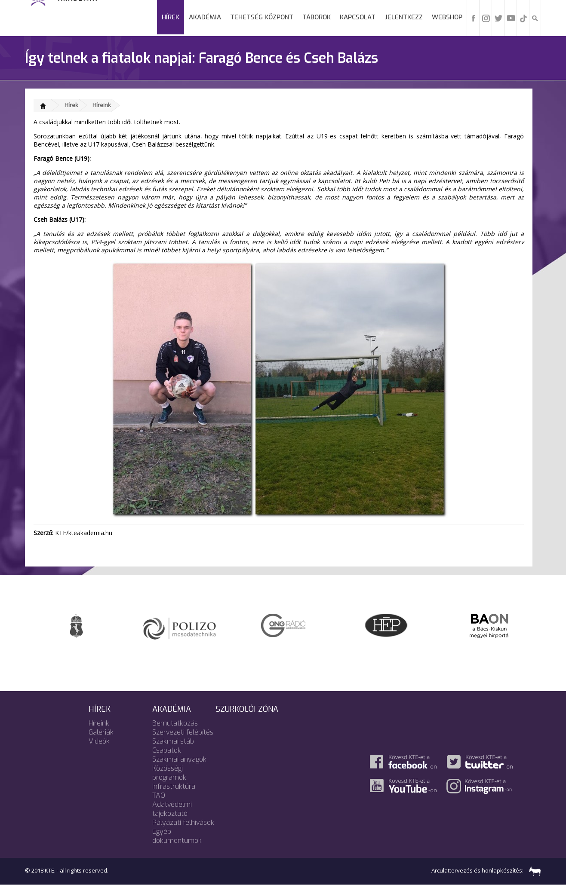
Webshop (447, 17)
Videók (99, 741)
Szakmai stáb (173, 741)
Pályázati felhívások (183, 822)
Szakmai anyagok (179, 759)
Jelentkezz (404, 17)
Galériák (101, 732)
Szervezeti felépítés (182, 732)
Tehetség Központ (261, 17)
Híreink (101, 105)
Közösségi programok (169, 773)
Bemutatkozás (175, 723)
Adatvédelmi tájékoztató (172, 809)
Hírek (170, 17)
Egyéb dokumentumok (177, 836)
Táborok (316, 17)
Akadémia (205, 17)
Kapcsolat (357, 17)
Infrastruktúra (173, 786)
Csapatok (166, 750)
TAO (158, 795)
